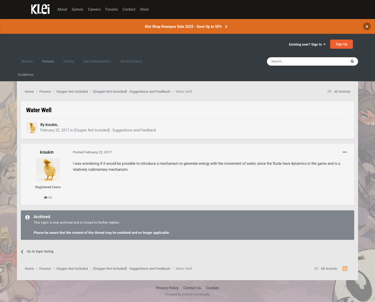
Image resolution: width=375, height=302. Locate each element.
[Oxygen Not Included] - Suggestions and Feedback (115, 130)
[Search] (294, 61)
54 (48, 197)
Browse (27, 61)
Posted (92, 152)
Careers (94, 9)
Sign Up (341, 44)
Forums (111, 9)
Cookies (212, 288)
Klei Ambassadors (97, 61)
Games (77, 9)
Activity (68, 61)
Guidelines (26, 75)
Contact (129, 9)
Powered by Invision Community (187, 294)
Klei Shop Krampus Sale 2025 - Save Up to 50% (183, 26)
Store (144, 9)
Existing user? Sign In (307, 44)
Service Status (131, 61)
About (62, 9)
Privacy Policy (167, 288)
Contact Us (192, 288)
